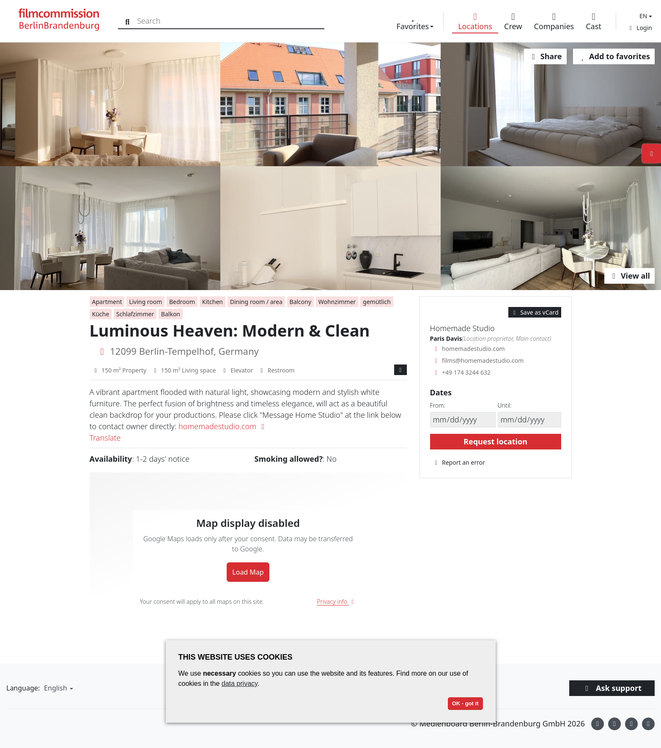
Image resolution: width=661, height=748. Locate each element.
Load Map (247, 572)
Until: (505, 405)
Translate (105, 438)
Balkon (170, 314)
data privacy (240, 683)
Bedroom (182, 302)
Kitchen (212, 302)
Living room (145, 302)
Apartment (107, 302)
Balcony (301, 302)
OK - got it (465, 703)
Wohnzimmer (337, 302)
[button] (645, 16)
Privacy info (336, 601)
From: (437, 405)
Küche (101, 314)
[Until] (529, 419)
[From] (463, 419)
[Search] (127, 21)
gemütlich (377, 302)
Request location (495, 441)
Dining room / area (256, 302)
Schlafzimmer (135, 314)
